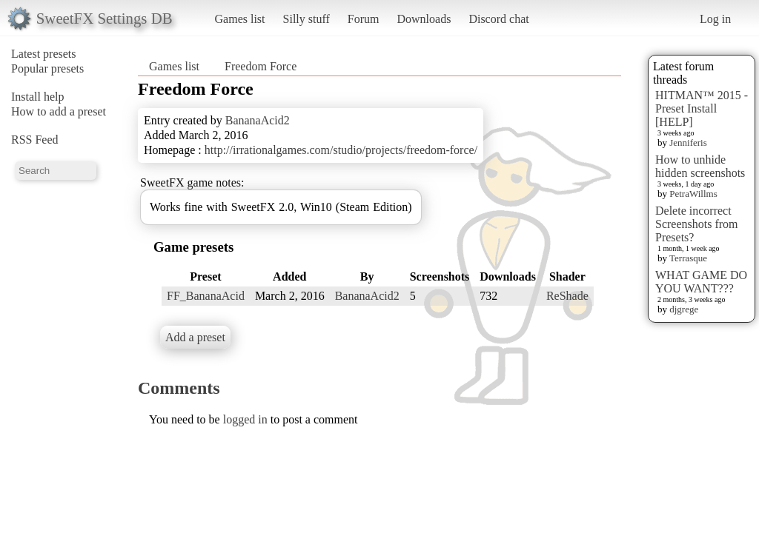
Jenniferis (688, 142)
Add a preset (195, 337)
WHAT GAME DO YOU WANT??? (701, 282)
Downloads (424, 19)
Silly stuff (306, 19)
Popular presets (47, 68)
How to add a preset (58, 111)
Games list (240, 19)
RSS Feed (35, 139)
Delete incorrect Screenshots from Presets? (696, 224)
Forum (364, 19)
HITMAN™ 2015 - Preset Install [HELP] (701, 108)
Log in (715, 19)
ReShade (567, 295)
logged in (245, 419)
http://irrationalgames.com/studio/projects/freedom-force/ (341, 150)
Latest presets (43, 53)
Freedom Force (260, 66)
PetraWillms (693, 193)
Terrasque (688, 258)
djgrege (683, 309)
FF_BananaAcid (206, 295)
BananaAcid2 (257, 120)
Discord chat (498, 19)
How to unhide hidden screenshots (700, 166)
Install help (37, 96)
